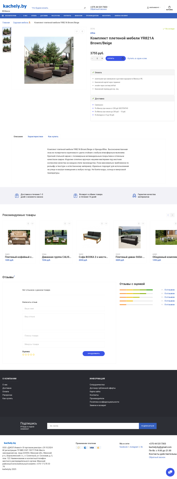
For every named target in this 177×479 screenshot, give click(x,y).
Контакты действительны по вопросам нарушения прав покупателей (162, 454)
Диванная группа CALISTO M (56, 257)
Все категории (9, 15)
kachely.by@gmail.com (160, 447)
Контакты (67, 15)
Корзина (169, 8)
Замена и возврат (121, 15)
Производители (92, 15)
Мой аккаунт (153, 7)
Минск (6, 11)
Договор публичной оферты (103, 388)
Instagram (134, 447)
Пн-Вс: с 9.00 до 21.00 (160, 450)
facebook (124, 447)
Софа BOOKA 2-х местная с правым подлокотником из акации (93, 257)
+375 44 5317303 (98, 7)
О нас (25, 15)
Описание (18, 136)
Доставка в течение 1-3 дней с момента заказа (29, 195)
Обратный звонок (98, 9)
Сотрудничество (97, 384)
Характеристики (35, 136)
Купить (116, 58)
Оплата (34, 15)
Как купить (106, 15)
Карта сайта (95, 391)
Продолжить (94, 353)
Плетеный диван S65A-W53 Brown (130, 257)
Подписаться (147, 426)
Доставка (44, 15)
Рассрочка (56, 15)
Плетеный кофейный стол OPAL (19, 257)
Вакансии (78, 15)
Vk (141, 447)
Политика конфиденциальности (104, 402)
